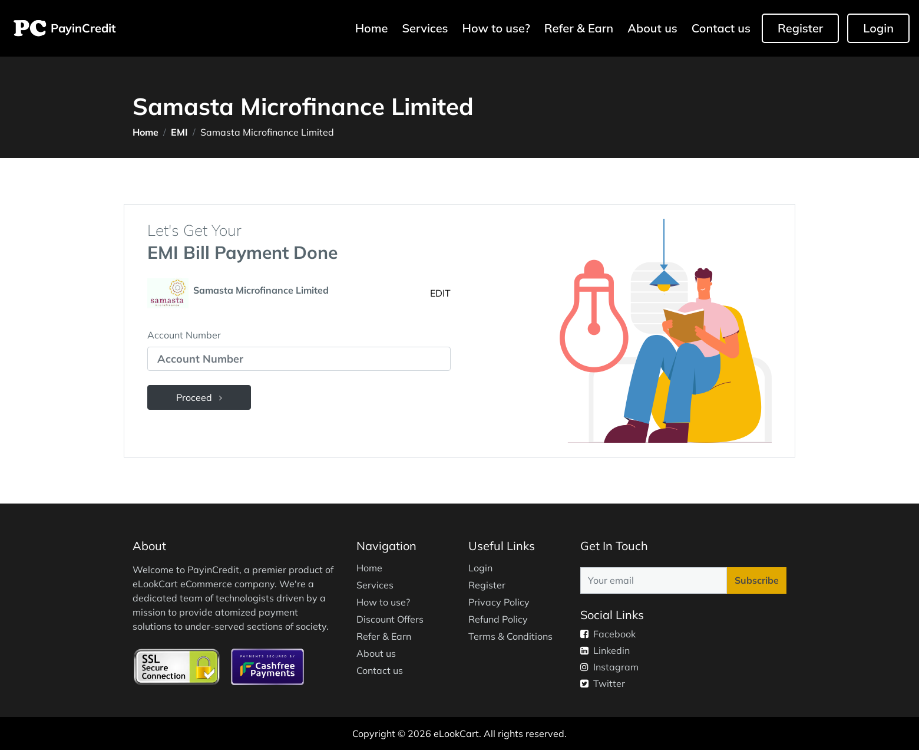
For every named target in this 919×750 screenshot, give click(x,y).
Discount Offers (390, 619)
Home (373, 27)
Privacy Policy (499, 602)
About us (652, 28)
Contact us (721, 28)
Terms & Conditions (510, 636)
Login (878, 28)
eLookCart (456, 733)
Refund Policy (498, 619)
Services (425, 28)
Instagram (609, 667)
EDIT (440, 293)
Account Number (184, 335)
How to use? (496, 28)
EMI (179, 132)
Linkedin (605, 650)
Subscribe (757, 580)
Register (800, 28)
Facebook (608, 634)
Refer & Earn (578, 28)
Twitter (602, 683)
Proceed (199, 397)
